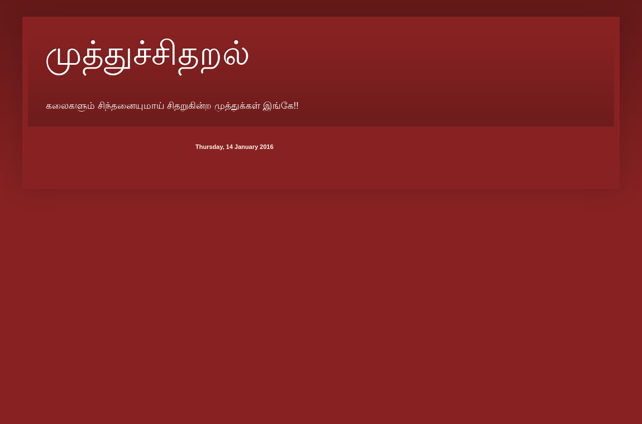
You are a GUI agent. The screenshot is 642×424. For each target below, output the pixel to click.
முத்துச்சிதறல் (147, 53)
